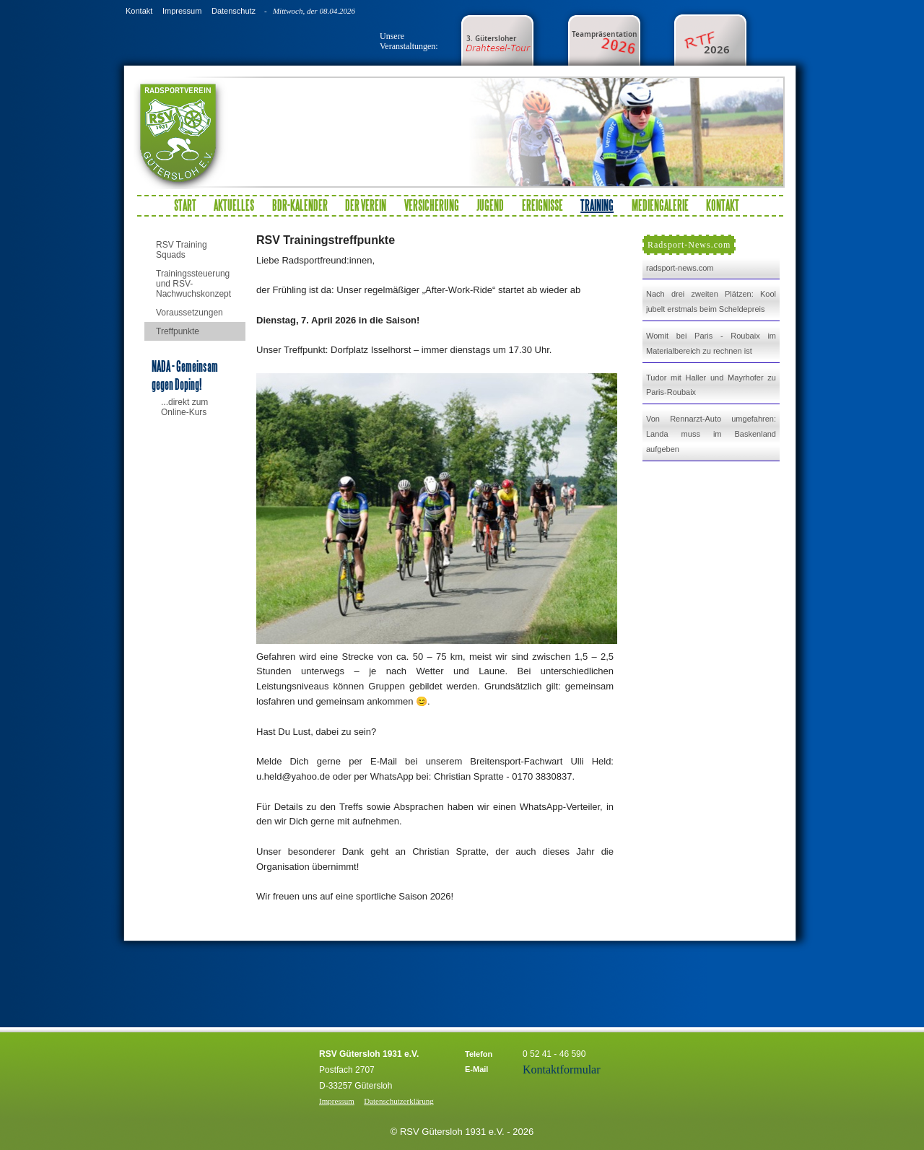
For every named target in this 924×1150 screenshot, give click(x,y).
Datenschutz (234, 10)
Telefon (478, 1054)
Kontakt (139, 10)
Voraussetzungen (189, 313)
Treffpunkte (177, 331)
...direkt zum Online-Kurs (184, 407)
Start (185, 205)
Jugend (490, 205)
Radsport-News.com (689, 245)
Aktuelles (234, 205)
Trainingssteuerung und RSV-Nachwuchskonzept (193, 284)
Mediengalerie (660, 205)
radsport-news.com (680, 267)
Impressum (181, 10)
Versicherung (431, 205)
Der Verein (365, 205)
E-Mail (476, 1069)
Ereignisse (542, 205)
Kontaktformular (562, 1069)
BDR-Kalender (300, 205)
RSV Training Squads (181, 250)
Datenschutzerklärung (399, 1101)
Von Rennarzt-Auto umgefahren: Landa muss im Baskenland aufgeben (711, 433)
